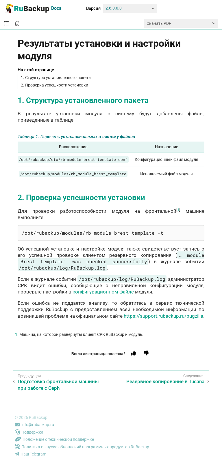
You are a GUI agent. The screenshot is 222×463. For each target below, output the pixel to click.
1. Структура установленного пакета (56, 77)
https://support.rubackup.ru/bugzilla (163, 316)
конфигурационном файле (103, 292)
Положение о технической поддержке (54, 439)
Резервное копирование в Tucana (165, 381)
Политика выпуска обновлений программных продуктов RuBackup (82, 446)
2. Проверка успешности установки (54, 85)
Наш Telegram (30, 454)
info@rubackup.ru (34, 424)
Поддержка (29, 432)
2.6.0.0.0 (114, 8)
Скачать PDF (159, 23)
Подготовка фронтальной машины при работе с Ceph (58, 385)
